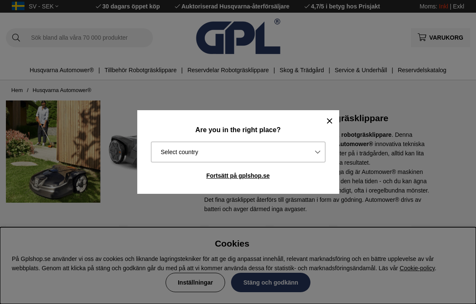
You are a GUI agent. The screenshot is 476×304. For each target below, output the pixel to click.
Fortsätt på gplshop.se (237, 175)
